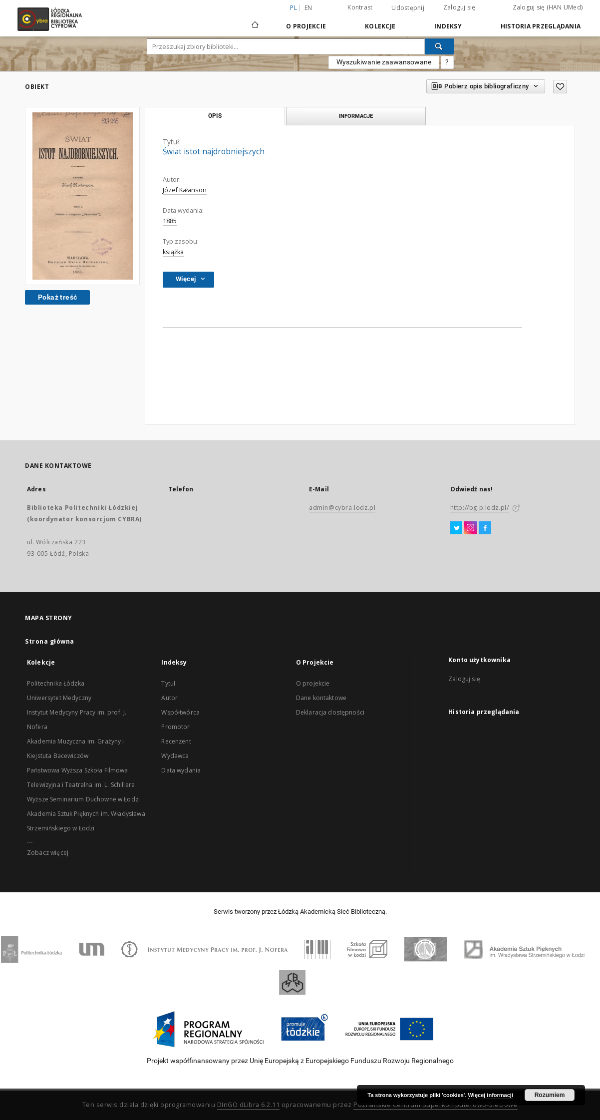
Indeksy (448, 26)
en (308, 7)
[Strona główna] (255, 20)
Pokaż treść (57, 297)
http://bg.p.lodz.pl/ (479, 507)
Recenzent (176, 741)
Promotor (175, 727)
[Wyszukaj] (439, 46)
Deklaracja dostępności (330, 712)
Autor (169, 698)
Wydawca (175, 755)
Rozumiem (550, 1095)
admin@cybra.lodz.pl (342, 507)
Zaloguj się (459, 7)
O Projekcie (306, 26)
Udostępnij (407, 8)
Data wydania (181, 770)
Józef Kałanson (185, 190)
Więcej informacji (490, 1095)
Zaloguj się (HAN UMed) (548, 7)
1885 (170, 221)
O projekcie (313, 683)
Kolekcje (380, 26)
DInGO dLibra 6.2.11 (248, 1105)
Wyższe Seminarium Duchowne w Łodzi (83, 799)
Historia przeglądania (541, 26)
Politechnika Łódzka (55, 683)
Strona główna (49, 641)
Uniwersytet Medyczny (59, 698)
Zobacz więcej (47, 852)
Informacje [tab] (356, 115)
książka (173, 252)
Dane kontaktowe (321, 698)
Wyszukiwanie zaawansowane (383, 62)
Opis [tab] (215, 115)
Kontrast (359, 7)
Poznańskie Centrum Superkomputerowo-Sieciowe (435, 1105)
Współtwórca (180, 712)
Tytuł (168, 683)
